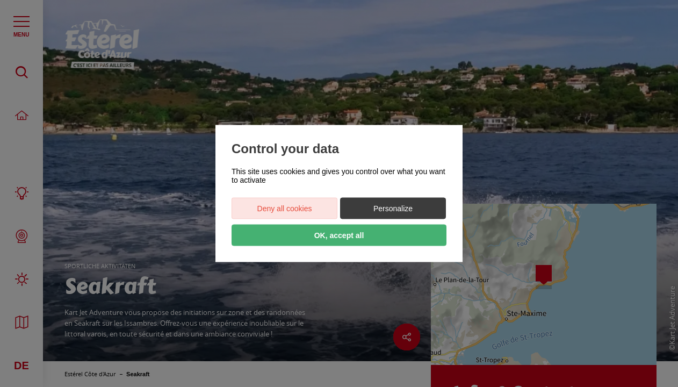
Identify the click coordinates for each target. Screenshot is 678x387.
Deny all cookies (284, 208)
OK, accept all (339, 235)
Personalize (393, 208)
